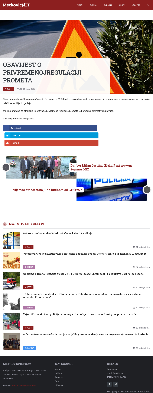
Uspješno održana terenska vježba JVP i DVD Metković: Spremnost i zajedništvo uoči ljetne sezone (83, 259)
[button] (148, 5)
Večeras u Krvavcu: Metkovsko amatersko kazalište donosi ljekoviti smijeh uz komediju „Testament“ (85, 238)
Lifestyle (136, 5)
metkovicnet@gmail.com (24, 371)
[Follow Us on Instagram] (115, 369)
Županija (108, 5)
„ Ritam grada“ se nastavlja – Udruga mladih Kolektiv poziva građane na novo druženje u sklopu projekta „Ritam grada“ (82, 281)
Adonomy (130, 380)
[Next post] (147, 174)
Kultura (93, 5)
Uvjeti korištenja (115, 358)
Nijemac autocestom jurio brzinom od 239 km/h (47, 175)
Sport (121, 5)
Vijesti (79, 5)
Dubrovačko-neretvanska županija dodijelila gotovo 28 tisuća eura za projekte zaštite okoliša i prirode (85, 319)
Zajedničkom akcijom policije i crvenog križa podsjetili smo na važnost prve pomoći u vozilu (80, 299)
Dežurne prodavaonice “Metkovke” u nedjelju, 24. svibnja (57, 218)
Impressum (112, 354)
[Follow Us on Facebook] (109, 369)
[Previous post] (5, 152)
